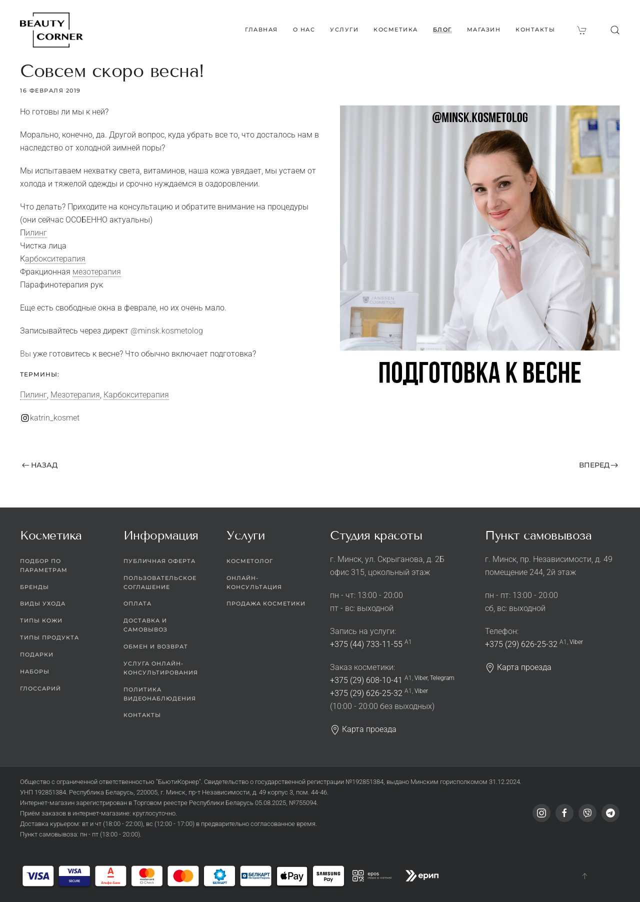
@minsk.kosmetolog (166, 331)
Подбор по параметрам (44, 566)
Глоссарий (40, 688)
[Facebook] (565, 813)
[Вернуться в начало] (51, 30)
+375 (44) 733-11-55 (366, 644)
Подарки (37, 655)
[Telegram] (611, 813)
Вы (25, 353)
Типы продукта (49, 638)
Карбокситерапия (55, 259)
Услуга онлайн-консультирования (161, 668)
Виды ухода (43, 604)
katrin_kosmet (55, 417)
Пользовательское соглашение (160, 582)
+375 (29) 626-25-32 (366, 693)
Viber (421, 678)
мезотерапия (96, 271)
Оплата (138, 604)
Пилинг (36, 233)
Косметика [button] (396, 29)
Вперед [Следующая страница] (598, 465)
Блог (442, 29)
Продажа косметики (266, 604)
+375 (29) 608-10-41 (366, 680)
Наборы (35, 671)
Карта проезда (363, 729)
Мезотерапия (75, 395)
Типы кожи (41, 621)
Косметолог (249, 561)
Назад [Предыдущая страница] (40, 465)
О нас (304, 29)
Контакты (535, 29)
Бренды (34, 587)
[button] (615, 30)
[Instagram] (541, 813)
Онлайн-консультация (254, 582)
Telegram (442, 678)
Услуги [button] (344, 29)
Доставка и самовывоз (146, 626)
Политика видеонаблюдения (160, 694)
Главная (261, 29)
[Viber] (587, 813)
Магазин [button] (484, 29)
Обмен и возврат (156, 647)
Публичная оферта (160, 561)
